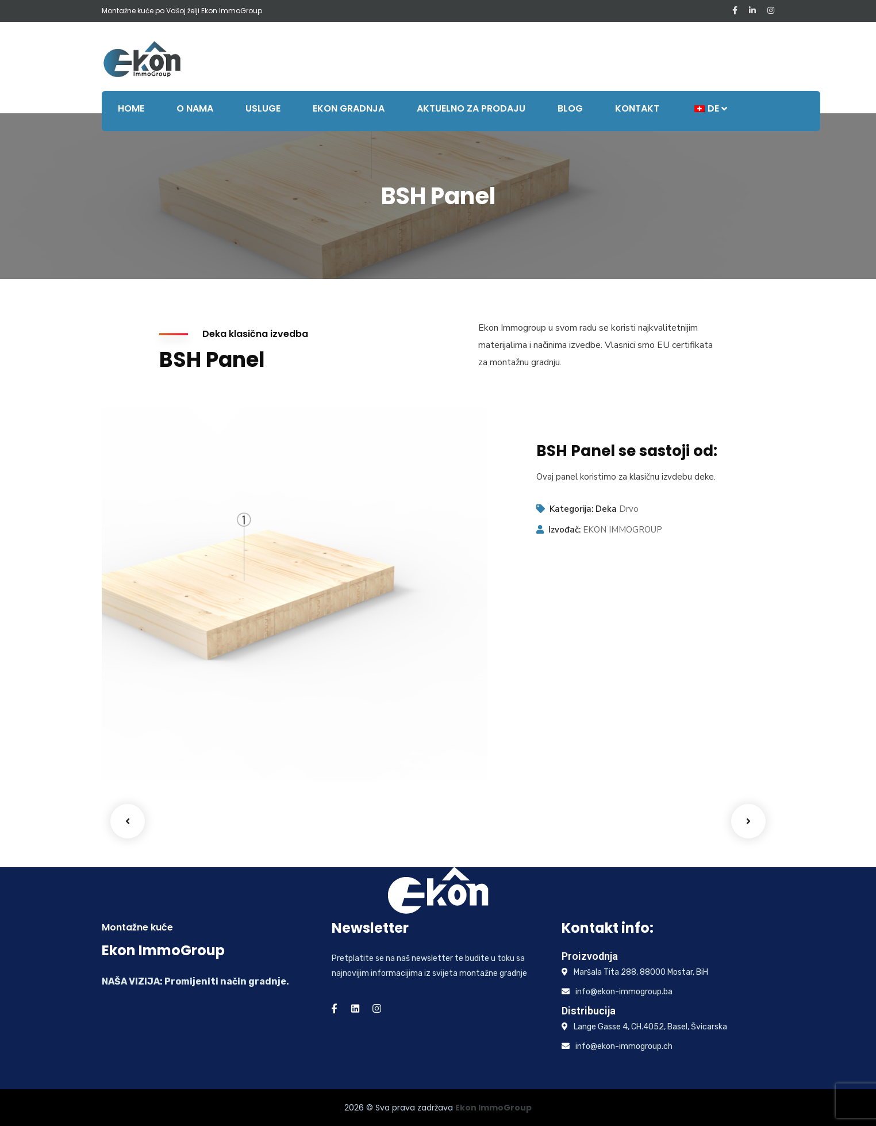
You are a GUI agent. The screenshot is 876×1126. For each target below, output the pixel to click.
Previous (127, 821)
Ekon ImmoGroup (493, 1107)
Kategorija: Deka (583, 509)
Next (748, 821)
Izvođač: (564, 529)
